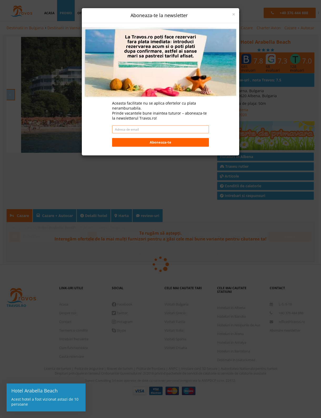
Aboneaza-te (160, 142)
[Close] (233, 14)
